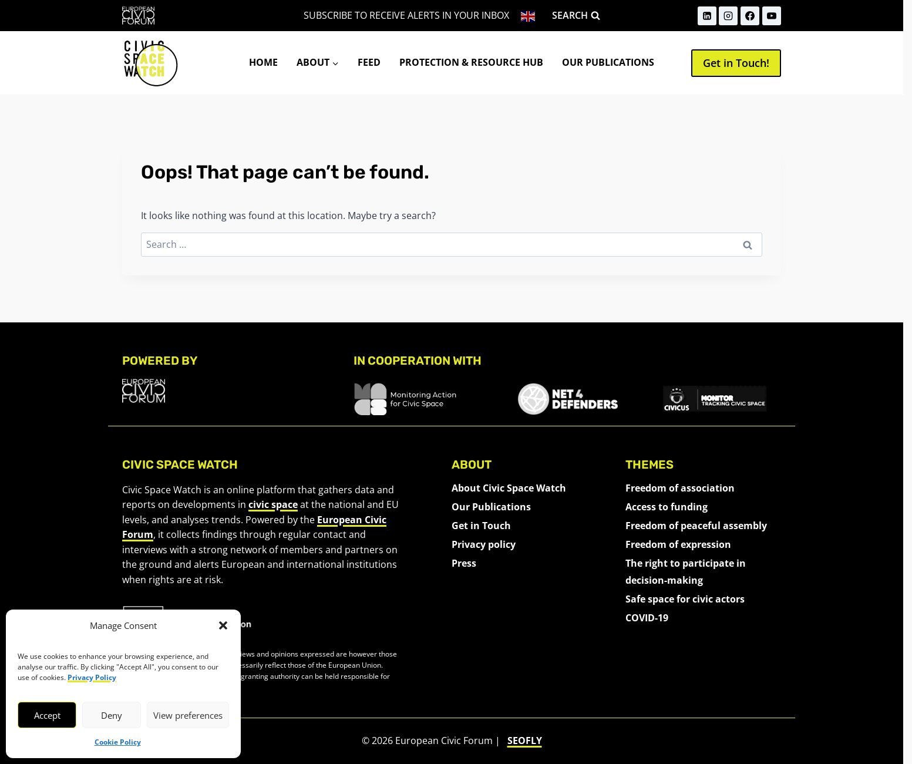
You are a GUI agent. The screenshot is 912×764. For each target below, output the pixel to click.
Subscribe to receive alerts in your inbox (406, 15)
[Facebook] (750, 15)
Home (263, 62)
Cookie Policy (118, 742)
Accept (47, 715)
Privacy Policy (92, 677)
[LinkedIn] (707, 15)
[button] (223, 625)
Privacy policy (484, 544)
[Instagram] (728, 15)
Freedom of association (680, 488)
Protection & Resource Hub (471, 62)
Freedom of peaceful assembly (696, 525)
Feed (369, 62)
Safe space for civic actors (685, 599)
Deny (111, 715)
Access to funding (666, 506)
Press (464, 563)
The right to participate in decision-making (685, 572)
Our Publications (608, 62)
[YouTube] (771, 15)
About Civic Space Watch (509, 488)
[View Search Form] (576, 16)
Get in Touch (481, 525)
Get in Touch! (736, 63)
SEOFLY (524, 740)
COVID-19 (646, 617)
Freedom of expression (678, 544)
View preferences (188, 715)
